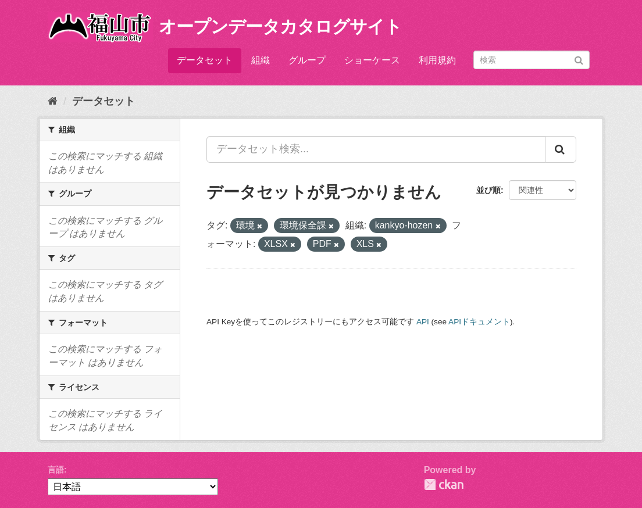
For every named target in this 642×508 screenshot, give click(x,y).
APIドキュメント (479, 321)
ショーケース (372, 60)
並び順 (488, 190)
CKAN (443, 484)
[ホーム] (53, 101)
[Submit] (579, 59)
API (422, 321)
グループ (307, 60)
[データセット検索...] (375, 149)
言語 (56, 469)
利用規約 (437, 60)
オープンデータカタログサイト (280, 26)
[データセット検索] (531, 60)
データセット (205, 60)
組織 (260, 60)
